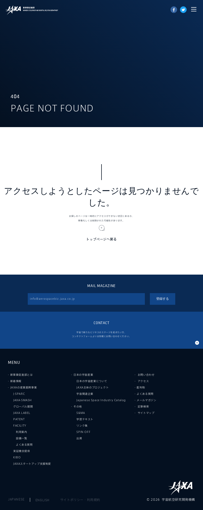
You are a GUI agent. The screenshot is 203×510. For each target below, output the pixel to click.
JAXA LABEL (21, 413)
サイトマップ (146, 413)
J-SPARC (19, 394)
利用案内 (21, 432)
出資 (79, 438)
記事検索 (143, 406)
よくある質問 (24, 444)
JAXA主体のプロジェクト (92, 387)
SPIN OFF (83, 432)
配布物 (141, 387)
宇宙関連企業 (84, 394)
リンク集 (81, 425)
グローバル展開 (23, 406)
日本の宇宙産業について (91, 381)
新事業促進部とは (21, 375)
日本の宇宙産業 (83, 375)
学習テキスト (84, 419)
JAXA (13, 10)
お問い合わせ (146, 375)
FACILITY (19, 425)
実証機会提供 (21, 451)
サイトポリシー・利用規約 (80, 500)
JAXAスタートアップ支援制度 (32, 464)
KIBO (17, 457)
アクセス (143, 381)
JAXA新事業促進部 (39, 10)
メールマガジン (146, 400)
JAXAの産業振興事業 (23, 387)
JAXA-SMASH (22, 400)
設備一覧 (21, 438)
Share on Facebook (173, 9)
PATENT (19, 419)
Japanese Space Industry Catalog (101, 400)
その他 (77, 406)
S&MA (80, 413)
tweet (183, 9)
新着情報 (15, 381)
